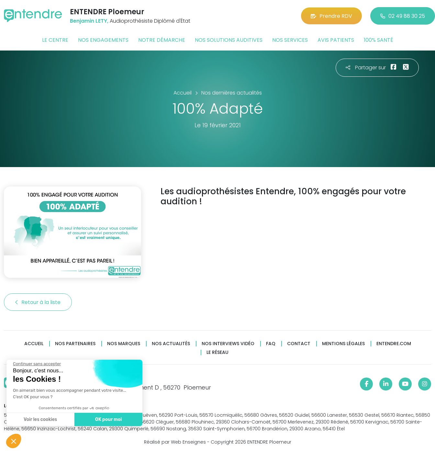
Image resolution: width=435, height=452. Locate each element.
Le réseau (217, 352)
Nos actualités (171, 343)
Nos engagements (103, 40)
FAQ (270, 343)
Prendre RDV (331, 16)
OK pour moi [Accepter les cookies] (107, 419)
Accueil (33, 343)
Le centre (55, 40)
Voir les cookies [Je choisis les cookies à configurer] (39, 419)
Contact (298, 343)
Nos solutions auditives (228, 40)
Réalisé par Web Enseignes (175, 442)
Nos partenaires (75, 343)
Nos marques (123, 343)
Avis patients (336, 40)
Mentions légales (343, 343)
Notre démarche (161, 40)
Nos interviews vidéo (228, 343)
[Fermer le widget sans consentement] (36, 364)
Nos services (290, 40)
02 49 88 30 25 (402, 16)
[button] (13, 441)
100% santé (378, 40)
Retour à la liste (38, 302)
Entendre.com (393, 343)
